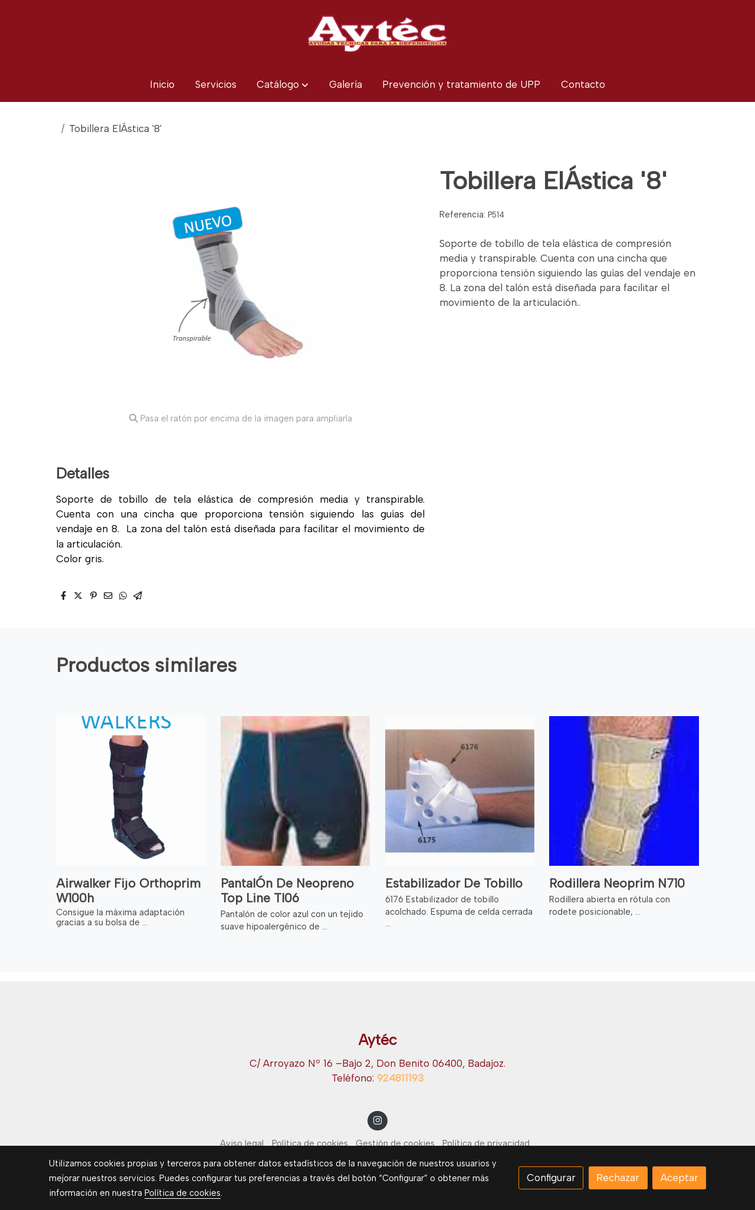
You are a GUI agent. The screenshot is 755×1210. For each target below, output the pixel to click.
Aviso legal (242, 1143)
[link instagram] (377, 1120)
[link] (377, 33)
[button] (283, 84)
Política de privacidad (486, 1143)
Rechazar (617, 1177)
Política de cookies (310, 1143)
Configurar (551, 1177)
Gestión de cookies (395, 1143)
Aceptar (679, 1177)
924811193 (400, 1078)
